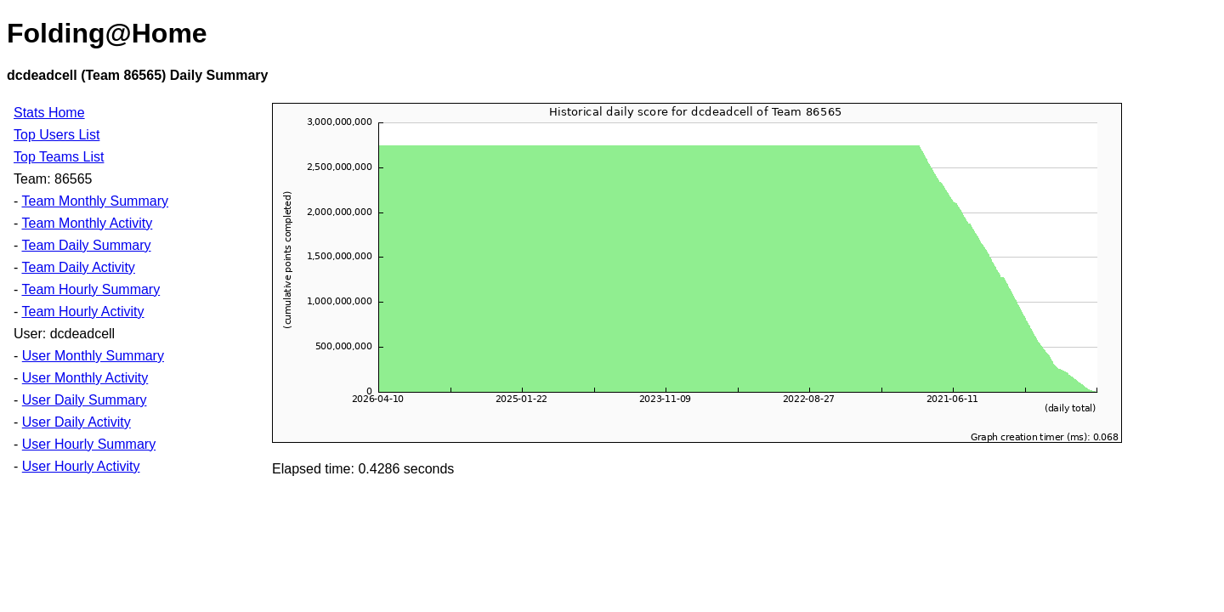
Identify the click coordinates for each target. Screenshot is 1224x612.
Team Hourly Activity (82, 311)
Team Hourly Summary (90, 289)
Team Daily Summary (85, 245)
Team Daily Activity (77, 267)
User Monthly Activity (85, 378)
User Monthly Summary (93, 355)
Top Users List (56, 135)
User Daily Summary (84, 400)
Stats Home (49, 112)
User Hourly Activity (81, 466)
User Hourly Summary (89, 444)
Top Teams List (59, 157)
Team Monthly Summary (94, 201)
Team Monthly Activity (86, 223)
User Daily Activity (76, 422)
